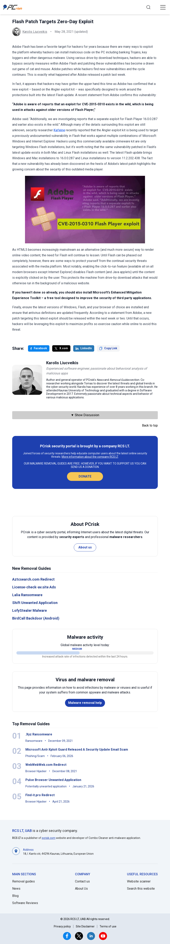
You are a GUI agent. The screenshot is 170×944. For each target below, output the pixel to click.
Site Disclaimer (85, 926)
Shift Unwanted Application (35, 603)
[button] (163, 7)
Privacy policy (62, 926)
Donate (85, 476)
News (16, 888)
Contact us (82, 881)
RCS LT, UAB (22, 831)
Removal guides (23, 881)
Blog (15, 896)
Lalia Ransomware (27, 595)
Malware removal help (85, 703)
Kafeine (59, 130)
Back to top (150, 425)
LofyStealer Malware (29, 610)
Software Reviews (25, 903)
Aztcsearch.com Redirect (33, 579)
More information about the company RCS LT (90, 456)
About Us (81, 888)
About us (85, 547)
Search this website (141, 888)
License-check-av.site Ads (34, 587)
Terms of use (108, 926)
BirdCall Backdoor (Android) (35, 618)
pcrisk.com (48, 838)
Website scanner (139, 881)
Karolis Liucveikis (34, 32)
